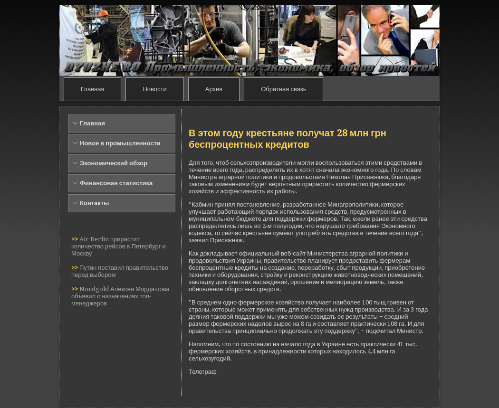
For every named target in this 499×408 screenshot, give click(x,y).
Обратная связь (283, 89)
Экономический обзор (113, 163)
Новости (154, 89)
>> (75, 239)
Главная (92, 89)
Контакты (94, 203)
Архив (213, 89)
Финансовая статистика (116, 183)
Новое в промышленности (120, 143)
